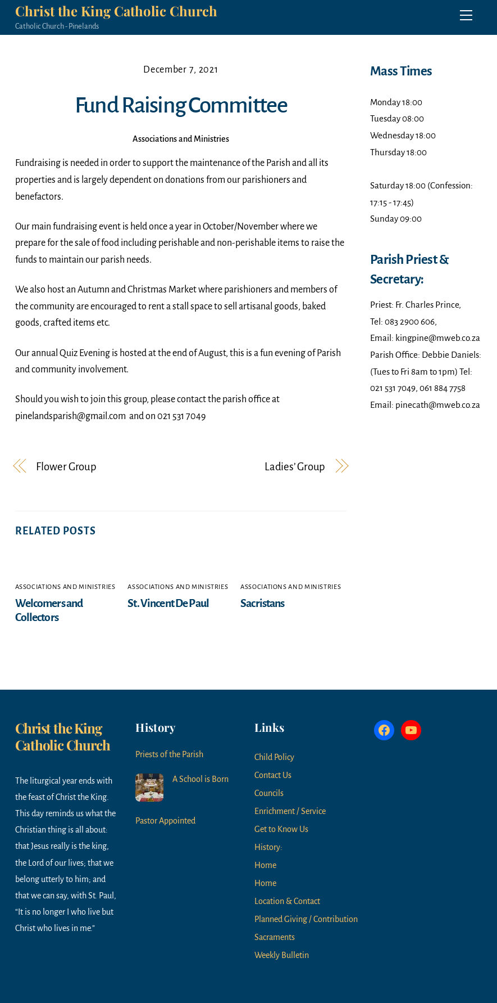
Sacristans (262, 603)
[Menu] (466, 15)
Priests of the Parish (169, 754)
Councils (269, 793)
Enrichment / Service (290, 811)
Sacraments (274, 937)
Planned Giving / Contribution (306, 919)
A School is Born (200, 779)
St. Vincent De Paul (168, 603)
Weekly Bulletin (281, 955)
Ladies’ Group (295, 467)
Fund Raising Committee (181, 105)
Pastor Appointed (165, 820)
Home (265, 865)
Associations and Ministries (181, 138)
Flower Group (66, 467)
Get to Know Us (281, 829)
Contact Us (272, 775)
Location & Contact (287, 901)
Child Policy (274, 757)
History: (268, 847)
